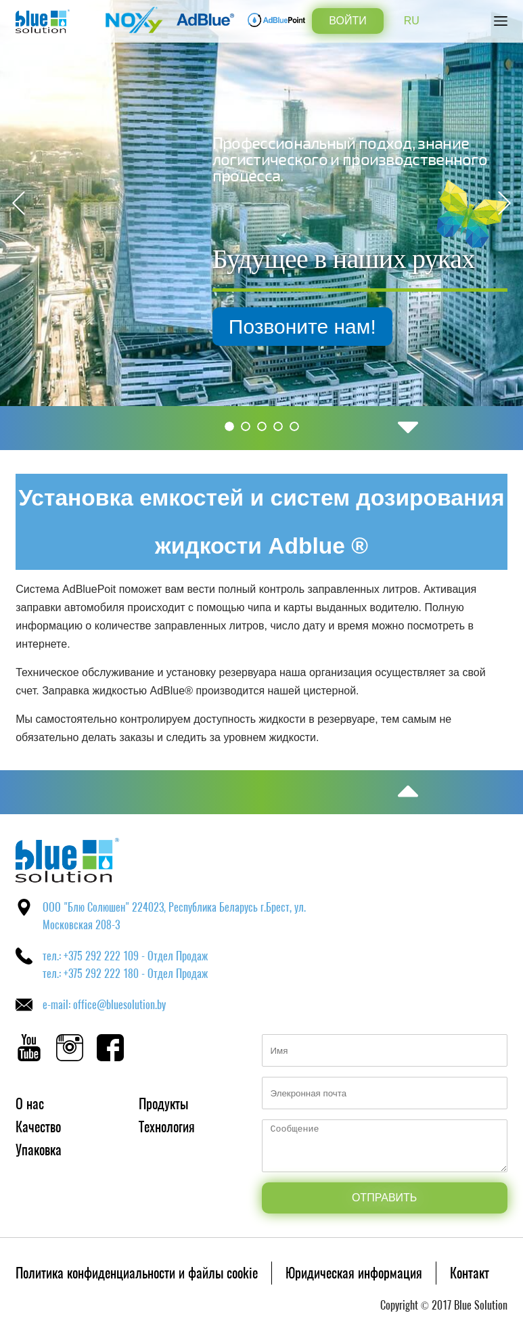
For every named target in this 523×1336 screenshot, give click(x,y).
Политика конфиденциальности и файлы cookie (137, 1273)
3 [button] (262, 426)
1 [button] (229, 426)
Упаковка (39, 1149)
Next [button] (504, 203)
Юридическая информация (354, 1273)
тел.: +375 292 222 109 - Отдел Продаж (125, 956)
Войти (347, 20)
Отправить (384, 1197)
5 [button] (294, 426)
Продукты (163, 1103)
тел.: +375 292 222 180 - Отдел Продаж (125, 973)
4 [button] (278, 426)
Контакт (469, 1273)
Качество (38, 1126)
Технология (167, 1126)
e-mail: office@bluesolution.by (104, 1005)
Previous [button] (18, 203)
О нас (30, 1103)
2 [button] (245, 426)
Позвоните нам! (389, 326)
